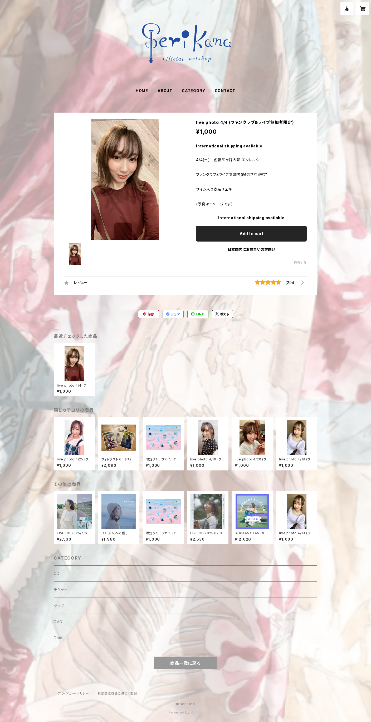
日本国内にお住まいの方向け (251, 249)
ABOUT (165, 90)
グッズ (59, 605)
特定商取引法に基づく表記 (117, 693)
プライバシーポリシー (73, 693)
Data (58, 638)
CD (57, 573)
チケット (60, 589)
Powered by (185, 712)
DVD (58, 621)
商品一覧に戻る (185, 663)
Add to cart (251, 233)
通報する (300, 262)
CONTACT (225, 90)
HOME (142, 90)
